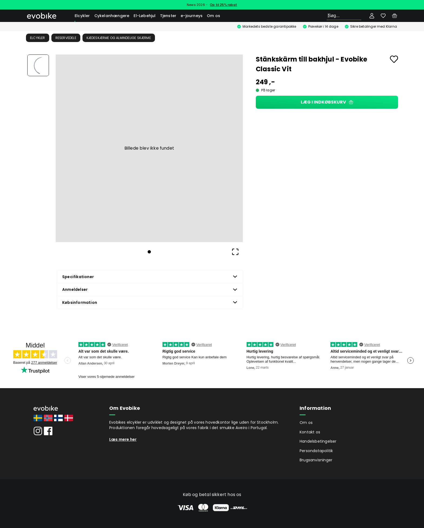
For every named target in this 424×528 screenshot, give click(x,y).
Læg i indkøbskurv (327, 102)
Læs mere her (123, 439)
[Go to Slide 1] (38, 65)
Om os (213, 15)
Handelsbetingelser (318, 441)
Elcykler (82, 15)
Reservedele (65, 38)
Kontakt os (310, 432)
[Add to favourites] (394, 59)
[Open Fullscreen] (235, 251)
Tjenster (168, 15)
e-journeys (192, 15)
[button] (149, 148)
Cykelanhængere (112, 15)
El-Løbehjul (144, 15)
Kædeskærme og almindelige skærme (119, 38)
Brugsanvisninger (316, 460)
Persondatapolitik (316, 450)
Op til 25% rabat (223, 4)
